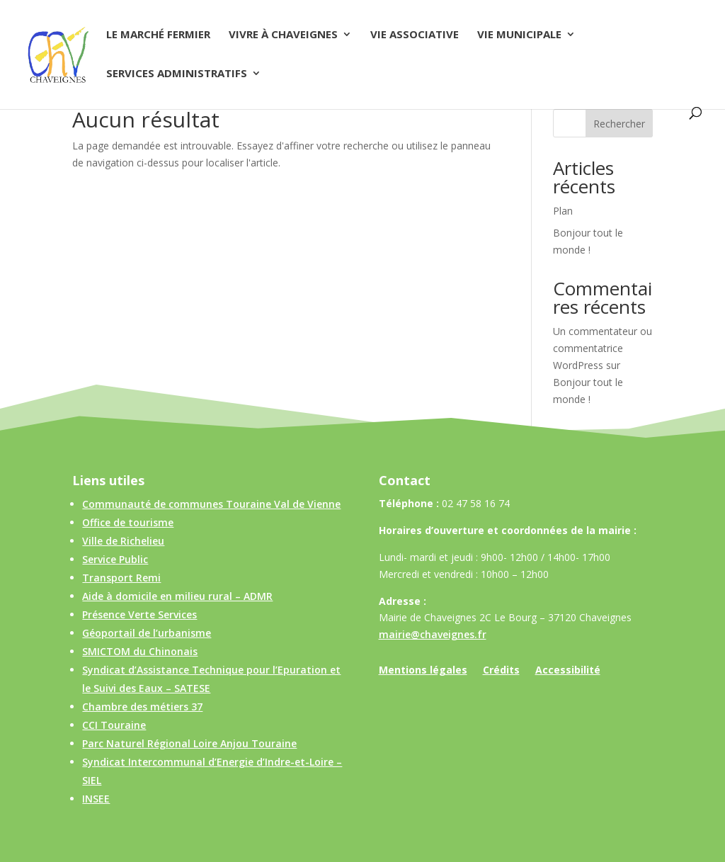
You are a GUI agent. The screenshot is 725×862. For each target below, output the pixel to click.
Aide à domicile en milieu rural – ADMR (177, 596)
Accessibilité (567, 670)
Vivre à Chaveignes (283, 35)
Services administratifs (176, 74)
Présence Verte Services (139, 614)
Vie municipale (519, 35)
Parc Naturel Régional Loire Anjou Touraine (189, 743)
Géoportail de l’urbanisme (146, 633)
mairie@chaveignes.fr (432, 634)
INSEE (96, 798)
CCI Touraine (114, 725)
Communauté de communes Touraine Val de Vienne (211, 504)
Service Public (115, 559)
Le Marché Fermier (158, 35)
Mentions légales (423, 670)
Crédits (501, 670)
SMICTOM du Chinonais (140, 651)
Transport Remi (121, 577)
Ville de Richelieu (123, 541)
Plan (563, 210)
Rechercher (619, 123)
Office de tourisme (127, 522)
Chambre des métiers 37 (142, 706)
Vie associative (414, 35)
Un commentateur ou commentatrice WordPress (602, 348)
